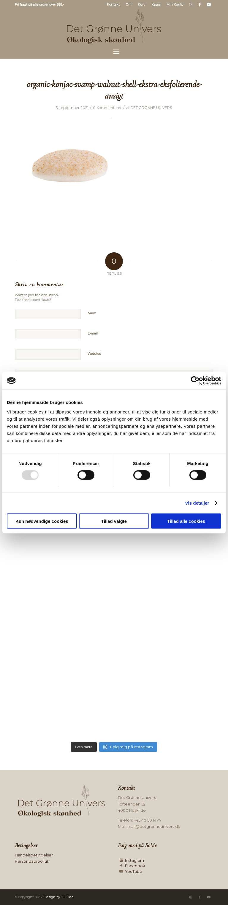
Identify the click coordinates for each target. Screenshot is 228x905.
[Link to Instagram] (190, 4)
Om (129, 4)
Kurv (141, 4)
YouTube (133, 871)
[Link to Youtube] (208, 4)
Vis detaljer (197, 503)
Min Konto (175, 4)
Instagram (134, 860)
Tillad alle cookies (186, 520)
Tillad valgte (114, 520)
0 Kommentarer (107, 107)
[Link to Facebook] (199, 4)
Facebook (135, 865)
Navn (92, 313)
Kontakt (113, 4)
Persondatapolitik (32, 861)
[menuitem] (113, 4)
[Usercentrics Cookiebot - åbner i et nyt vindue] (195, 380)
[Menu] (116, 51)
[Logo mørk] (114, 26)
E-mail (93, 333)
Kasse (155, 4)
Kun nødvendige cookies (41, 520)
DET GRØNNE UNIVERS (151, 107)
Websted (94, 354)
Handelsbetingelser (34, 855)
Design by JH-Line (59, 897)
